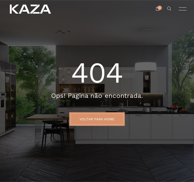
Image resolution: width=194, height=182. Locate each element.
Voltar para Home (97, 119)
